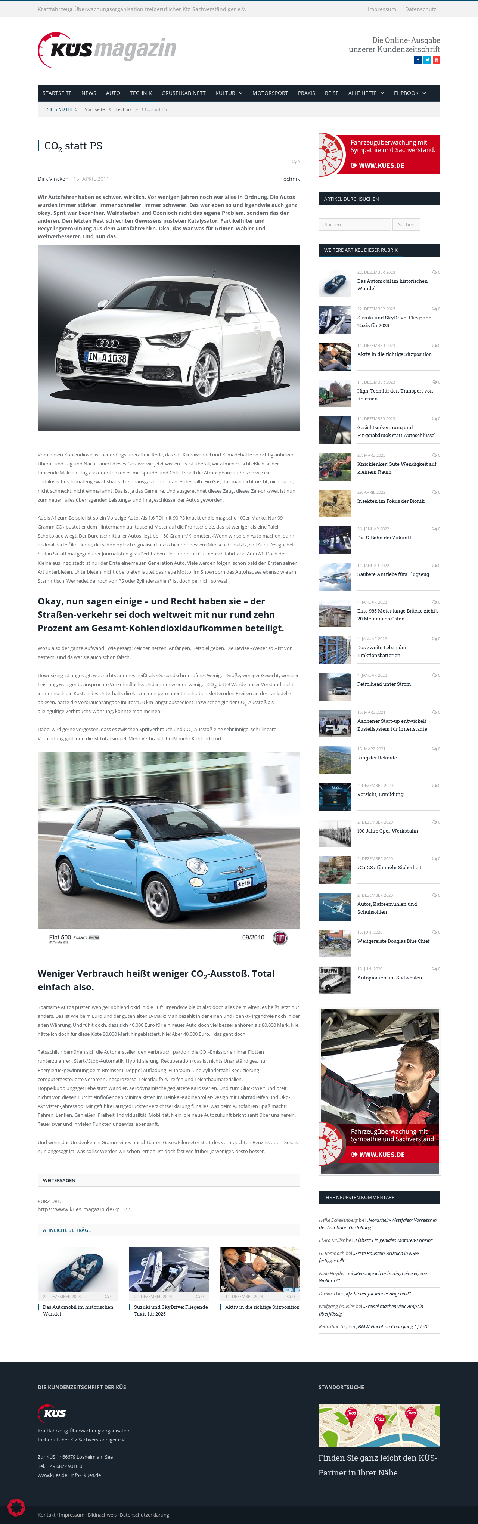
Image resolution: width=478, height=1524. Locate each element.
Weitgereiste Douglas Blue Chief (393, 941)
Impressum (382, 9)
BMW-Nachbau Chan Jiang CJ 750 (392, 1326)
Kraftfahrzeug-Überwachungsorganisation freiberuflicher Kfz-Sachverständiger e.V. (142, 9)
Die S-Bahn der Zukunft (384, 537)
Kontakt (47, 1514)
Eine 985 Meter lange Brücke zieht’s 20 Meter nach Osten (397, 614)
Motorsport (270, 92)
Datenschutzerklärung (144, 1514)
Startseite (57, 92)
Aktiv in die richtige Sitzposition (262, 1307)
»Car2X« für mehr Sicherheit (389, 867)
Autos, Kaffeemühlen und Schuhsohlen (387, 908)
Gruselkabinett (184, 92)
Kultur (225, 92)
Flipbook (406, 92)
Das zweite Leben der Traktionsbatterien (381, 651)
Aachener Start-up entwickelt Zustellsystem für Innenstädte (392, 725)
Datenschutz (421, 9)
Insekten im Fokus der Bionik (391, 501)
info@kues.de (86, 1475)
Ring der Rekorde (377, 757)
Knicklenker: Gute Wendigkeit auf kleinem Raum (397, 468)
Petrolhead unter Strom (384, 684)
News (88, 92)
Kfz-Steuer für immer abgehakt (377, 1293)
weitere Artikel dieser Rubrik (361, 250)
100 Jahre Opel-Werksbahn (387, 830)
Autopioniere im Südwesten (389, 977)
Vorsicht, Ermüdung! (380, 794)
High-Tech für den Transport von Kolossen (395, 394)
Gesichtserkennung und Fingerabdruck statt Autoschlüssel (396, 431)
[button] (16, 1507)
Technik (141, 92)
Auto (113, 92)
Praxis (306, 92)
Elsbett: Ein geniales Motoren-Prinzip (393, 1240)
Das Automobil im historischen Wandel (392, 285)
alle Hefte (362, 92)
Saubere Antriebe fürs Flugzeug (393, 574)
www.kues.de (52, 1475)
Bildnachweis (102, 1514)
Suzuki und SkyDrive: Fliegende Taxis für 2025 (394, 321)
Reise (332, 92)
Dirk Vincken (53, 178)
